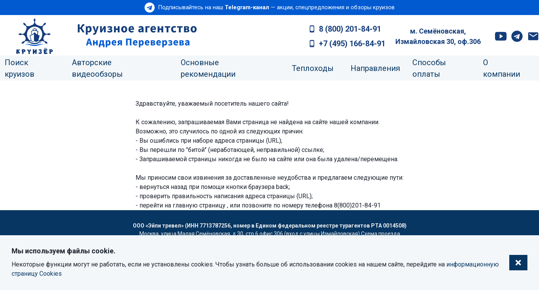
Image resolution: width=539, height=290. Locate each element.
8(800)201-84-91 (357, 205)
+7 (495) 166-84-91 (352, 43)
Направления (375, 68)
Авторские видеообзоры (97, 68)
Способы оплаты (429, 68)
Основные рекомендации (208, 68)
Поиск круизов (19, 68)
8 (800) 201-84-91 (350, 29)
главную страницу (199, 205)
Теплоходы (313, 68)
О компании (501, 68)
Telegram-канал (247, 7)
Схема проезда (380, 234)
